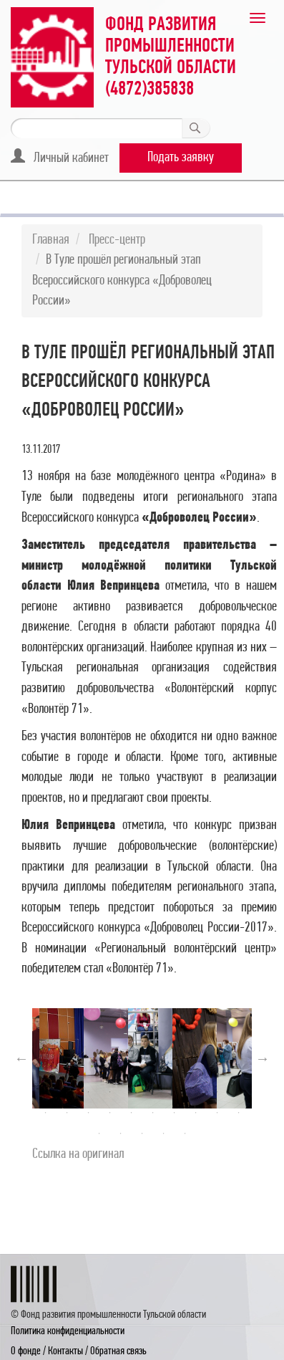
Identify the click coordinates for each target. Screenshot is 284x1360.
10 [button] (239, 1092)
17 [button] (174, 1113)
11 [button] (46, 1113)
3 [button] (89, 1092)
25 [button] (185, 1133)
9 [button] (217, 1092)
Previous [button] (21, 1058)
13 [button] (89, 1113)
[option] (54, 1058)
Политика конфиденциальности (67, 1331)
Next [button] (262, 1058)
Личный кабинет (60, 157)
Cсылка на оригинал (78, 1154)
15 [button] (131, 1113)
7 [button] (174, 1092)
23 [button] (142, 1133)
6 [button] (153, 1092)
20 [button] (239, 1113)
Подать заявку (180, 157)
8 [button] (196, 1092)
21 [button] (99, 1133)
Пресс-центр (117, 240)
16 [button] (153, 1113)
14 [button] (110, 1113)
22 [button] (121, 1133)
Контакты (65, 1351)
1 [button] (46, 1092)
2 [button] (67, 1092)
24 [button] (164, 1133)
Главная (50, 240)
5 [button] (131, 1092)
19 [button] (217, 1113)
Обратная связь (118, 1351)
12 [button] (67, 1113)
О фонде (26, 1351)
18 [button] (196, 1113)
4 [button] (110, 1092)
